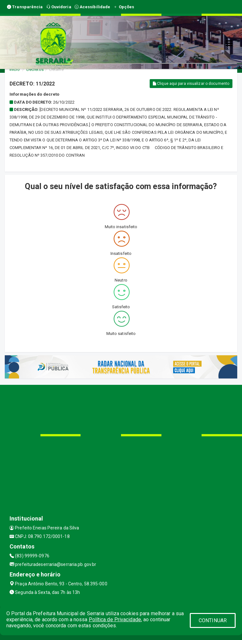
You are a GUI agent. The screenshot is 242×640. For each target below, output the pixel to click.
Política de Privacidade (115, 619)
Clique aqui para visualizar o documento (191, 83)
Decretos (35, 69)
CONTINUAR (213, 620)
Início (15, 69)
